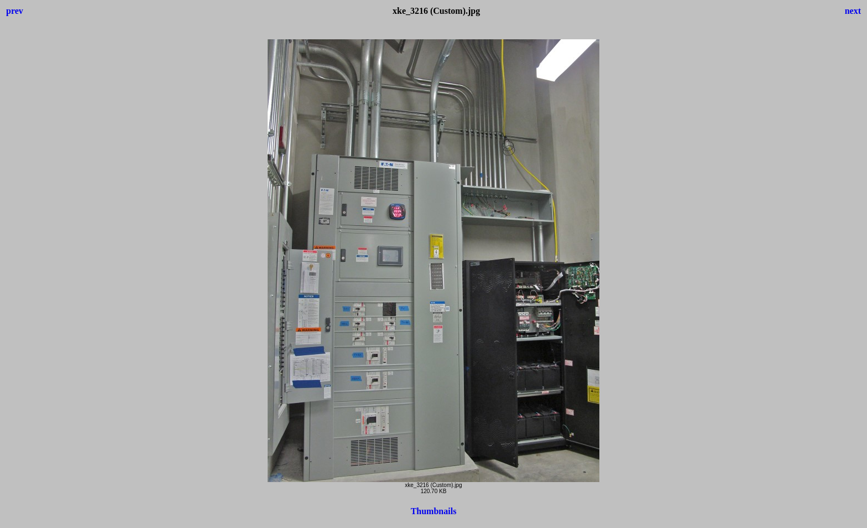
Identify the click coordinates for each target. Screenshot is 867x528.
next (853, 10)
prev (14, 10)
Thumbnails (434, 511)
